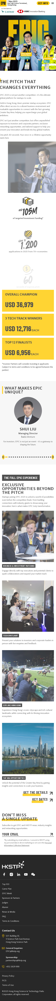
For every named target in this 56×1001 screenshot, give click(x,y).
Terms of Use (8, 985)
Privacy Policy (8, 976)
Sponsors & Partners (11, 898)
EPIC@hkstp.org (13, 951)
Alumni (5, 907)
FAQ (4, 916)
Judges (5, 903)
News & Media (8, 912)
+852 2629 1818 (12, 966)
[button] (3, 466)
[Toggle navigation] (52, 3)
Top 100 (5, 884)
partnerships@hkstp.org (16, 960)
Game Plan (7, 889)
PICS (4, 980)
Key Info (43, 3)
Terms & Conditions (10, 921)
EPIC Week (7, 893)
